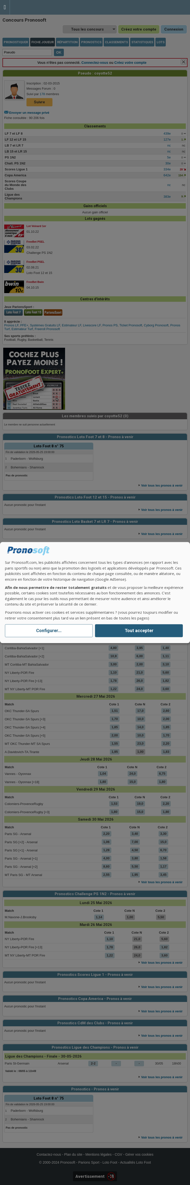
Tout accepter (139, 630)
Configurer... (49, 630)
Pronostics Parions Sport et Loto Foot (32, 7)
